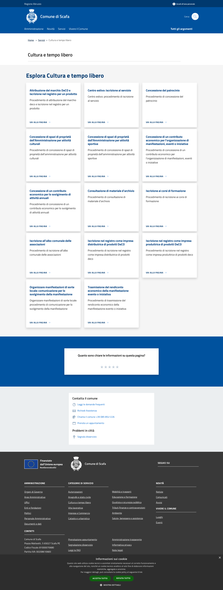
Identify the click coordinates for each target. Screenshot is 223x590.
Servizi (41, 40)
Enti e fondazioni (32, 508)
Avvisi (159, 502)
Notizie (159, 492)
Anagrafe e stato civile (79, 497)
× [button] (220, 558)
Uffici (27, 502)
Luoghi (159, 517)
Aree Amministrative (34, 497)
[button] (111, 584)
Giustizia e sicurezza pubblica (126, 502)
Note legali (117, 550)
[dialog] (111, 572)
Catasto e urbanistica (79, 518)
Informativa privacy (122, 545)
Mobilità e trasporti (121, 491)
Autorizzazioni (75, 492)
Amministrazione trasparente (127, 539)
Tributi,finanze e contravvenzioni (128, 507)
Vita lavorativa (75, 508)
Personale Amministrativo (37, 518)
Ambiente (117, 513)
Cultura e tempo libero (79, 502)
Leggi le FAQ (74, 550)
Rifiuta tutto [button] (123, 578)
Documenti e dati (33, 524)
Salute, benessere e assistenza (127, 518)
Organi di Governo (33, 492)
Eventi (159, 522)
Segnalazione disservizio (80, 545)
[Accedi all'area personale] (184, 3)
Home (31, 40)
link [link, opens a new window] (140, 572)
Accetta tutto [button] (100, 578)
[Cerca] (195, 16)
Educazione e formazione (124, 497)
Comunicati (161, 497)
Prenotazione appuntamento (82, 539)
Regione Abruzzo (32, 4)
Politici (27, 513)
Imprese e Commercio (79, 513)
